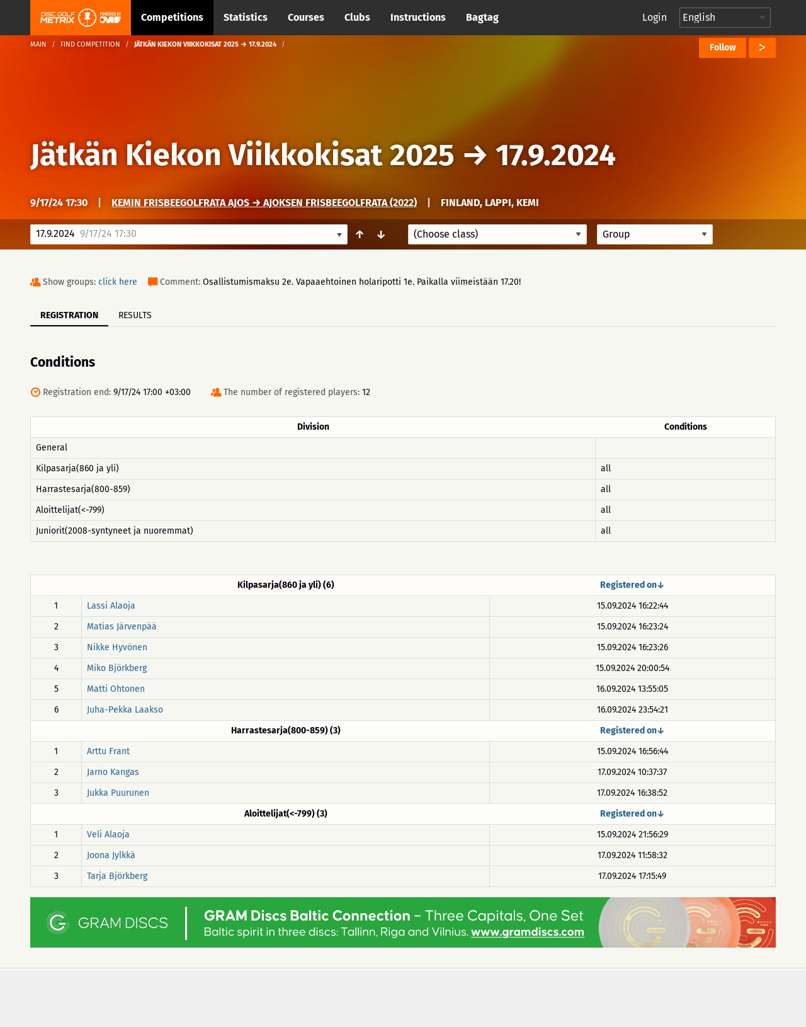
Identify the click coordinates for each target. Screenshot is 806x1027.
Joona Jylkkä (111, 855)
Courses (306, 17)
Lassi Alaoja (111, 605)
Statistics (246, 17)
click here (117, 282)
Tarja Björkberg (117, 876)
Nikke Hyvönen (117, 647)
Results (135, 315)
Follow (722, 47)
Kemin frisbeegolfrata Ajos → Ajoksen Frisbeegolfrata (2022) (264, 203)
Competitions (172, 17)
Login (654, 17)
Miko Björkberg (117, 668)
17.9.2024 (556, 155)
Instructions (418, 17)
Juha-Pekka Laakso (125, 709)
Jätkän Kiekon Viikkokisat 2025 (242, 155)
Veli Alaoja (108, 834)
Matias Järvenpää (122, 626)
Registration (69, 315)
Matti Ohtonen (116, 689)
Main (38, 44)
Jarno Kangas (113, 772)
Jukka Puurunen (118, 793)
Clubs (357, 17)
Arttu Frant (108, 751)
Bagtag (482, 17)
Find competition (90, 44)
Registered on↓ (632, 585)
